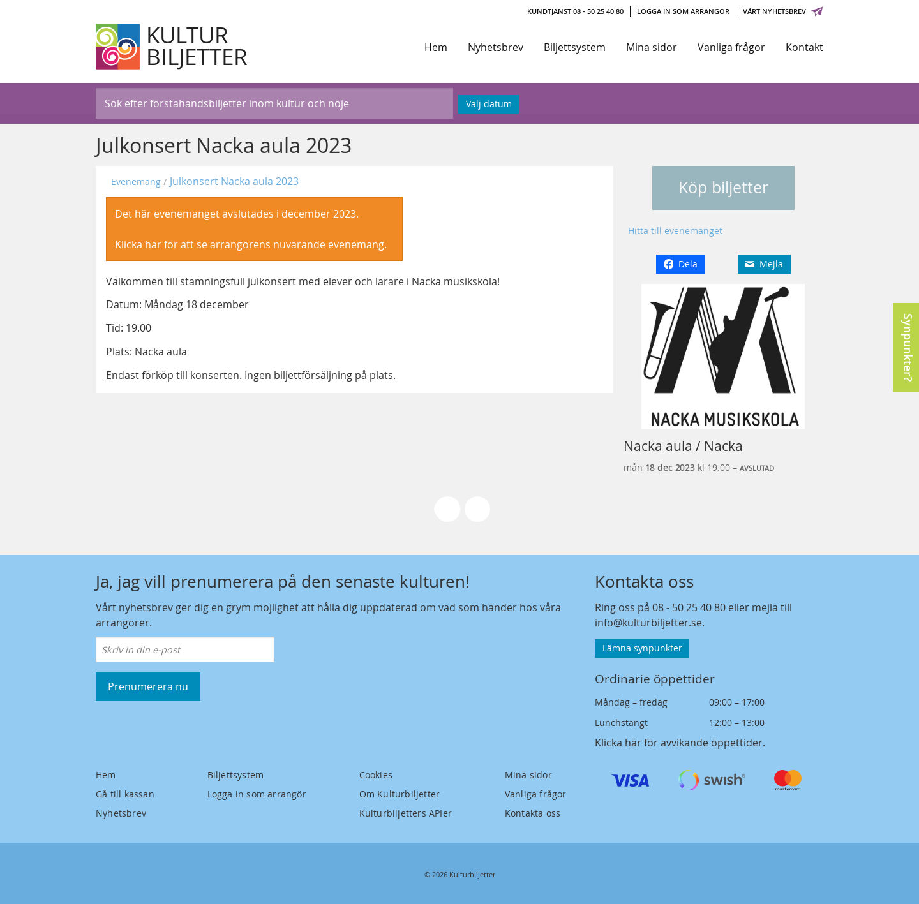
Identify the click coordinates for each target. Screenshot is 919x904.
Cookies (375, 775)
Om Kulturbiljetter (399, 794)
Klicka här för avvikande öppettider (679, 743)
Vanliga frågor (731, 47)
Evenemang (136, 181)
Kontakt (804, 47)
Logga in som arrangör (683, 11)
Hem (435, 47)
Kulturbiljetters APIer (405, 813)
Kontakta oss (532, 813)
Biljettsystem (575, 47)
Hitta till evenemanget (675, 231)
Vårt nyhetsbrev (783, 11)
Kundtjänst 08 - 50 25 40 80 (575, 11)
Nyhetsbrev (495, 47)
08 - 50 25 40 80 (689, 607)
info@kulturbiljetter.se (648, 623)
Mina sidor (651, 47)
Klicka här (138, 244)
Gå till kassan (125, 794)
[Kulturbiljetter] (172, 46)
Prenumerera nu (148, 686)
